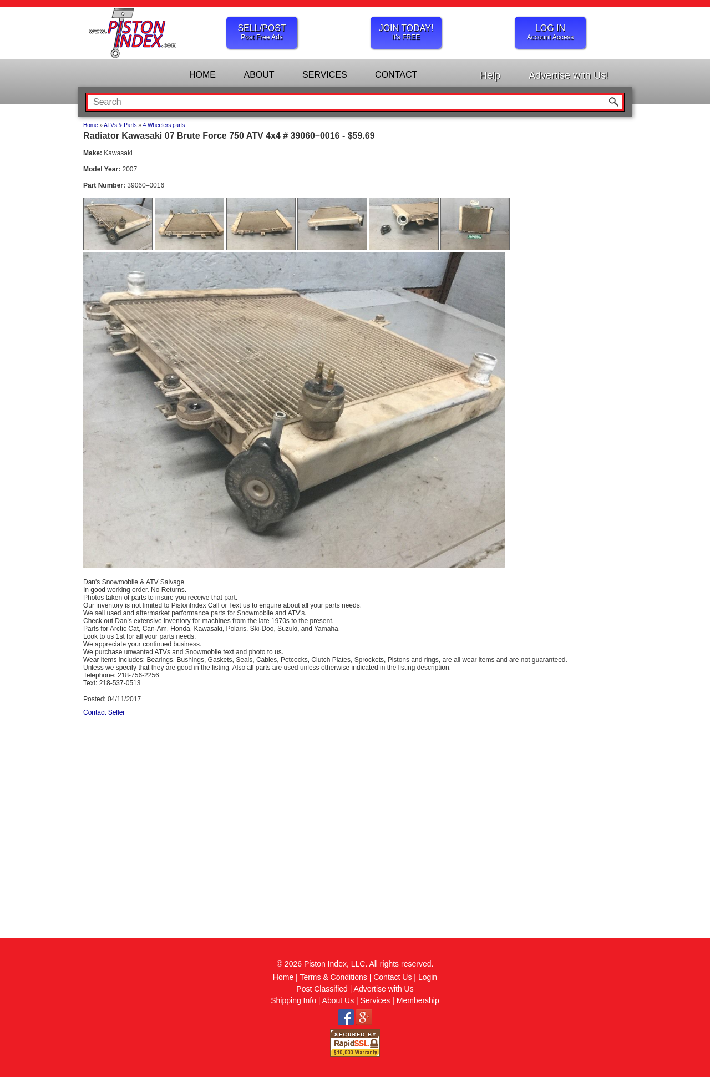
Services (375, 1000)
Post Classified (322, 988)
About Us (338, 1000)
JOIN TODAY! (406, 32)
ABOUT (259, 74)
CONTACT (396, 74)
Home (90, 125)
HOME (202, 74)
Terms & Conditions (333, 977)
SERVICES (324, 74)
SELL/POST (261, 32)
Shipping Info (293, 1000)
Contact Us (392, 977)
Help (490, 75)
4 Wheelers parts (164, 125)
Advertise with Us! (568, 75)
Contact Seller (104, 712)
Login (427, 977)
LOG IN (550, 32)
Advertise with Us (384, 988)
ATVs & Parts (120, 125)
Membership (418, 1000)
